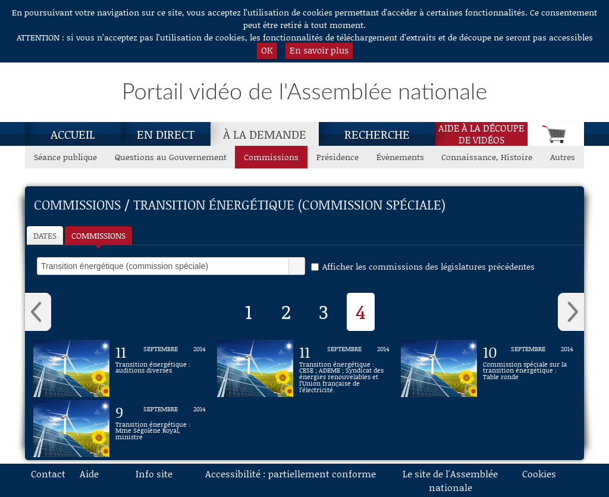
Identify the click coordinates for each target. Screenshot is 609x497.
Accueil (73, 134)
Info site (154, 473)
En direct (165, 134)
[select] (163, 266)
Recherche (377, 134)
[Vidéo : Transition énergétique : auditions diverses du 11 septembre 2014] (160, 368)
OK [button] (267, 50)
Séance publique (65, 157)
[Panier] (556, 134)
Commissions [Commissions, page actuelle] (271, 157)
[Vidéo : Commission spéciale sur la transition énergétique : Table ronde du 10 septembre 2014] (528, 368)
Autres (562, 157)
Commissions (98, 235)
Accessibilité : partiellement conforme (290, 473)
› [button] (571, 312)
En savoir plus (319, 50)
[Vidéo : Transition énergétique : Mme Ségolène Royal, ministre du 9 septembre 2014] (160, 428)
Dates (44, 235)
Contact (48, 473)
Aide (89, 473)
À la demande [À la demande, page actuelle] (264, 134)
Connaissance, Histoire (486, 157)
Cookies (539, 473)
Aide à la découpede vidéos (481, 134)
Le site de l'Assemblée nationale (450, 480)
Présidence (337, 157)
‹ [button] (38, 312)
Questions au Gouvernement (171, 157)
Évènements (400, 157)
